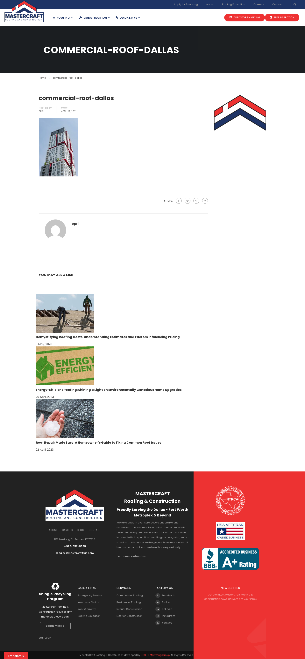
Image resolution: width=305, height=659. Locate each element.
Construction (92, 18)
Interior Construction (129, 609)
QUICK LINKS (126, 18)
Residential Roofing (129, 602)
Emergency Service (90, 595)
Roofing (61, 18)
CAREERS (67, 530)
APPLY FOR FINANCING (244, 17)
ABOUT (53, 530)
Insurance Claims (89, 602)
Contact (277, 4)
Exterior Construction (130, 616)
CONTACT (95, 530)
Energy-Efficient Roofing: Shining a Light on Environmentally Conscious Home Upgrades (108, 390)
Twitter (162, 602)
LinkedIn (163, 609)
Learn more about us (131, 556)
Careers (258, 4)
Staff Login (45, 638)
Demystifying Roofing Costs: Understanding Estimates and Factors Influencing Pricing (108, 337)
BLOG (80, 530)
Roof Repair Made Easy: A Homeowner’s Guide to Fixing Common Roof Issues (98, 442)
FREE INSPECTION (282, 17)
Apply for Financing (186, 4)
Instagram (165, 616)
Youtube (164, 622)
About (210, 4)
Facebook (165, 595)
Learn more (55, 626)
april (42, 111)
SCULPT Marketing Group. (155, 655)
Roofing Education (233, 4)
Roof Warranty (87, 609)
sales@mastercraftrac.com (76, 553)
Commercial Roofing (130, 595)
